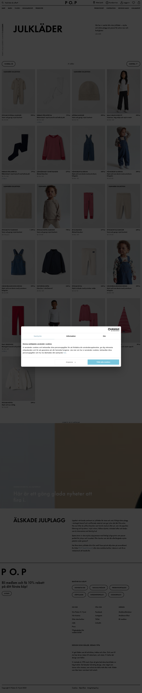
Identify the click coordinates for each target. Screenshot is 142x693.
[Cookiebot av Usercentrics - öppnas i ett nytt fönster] (109, 329)
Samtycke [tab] (38, 336)
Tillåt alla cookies (103, 362)
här (65, 353)
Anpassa (71, 362)
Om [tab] (104, 336)
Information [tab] (71, 336)
